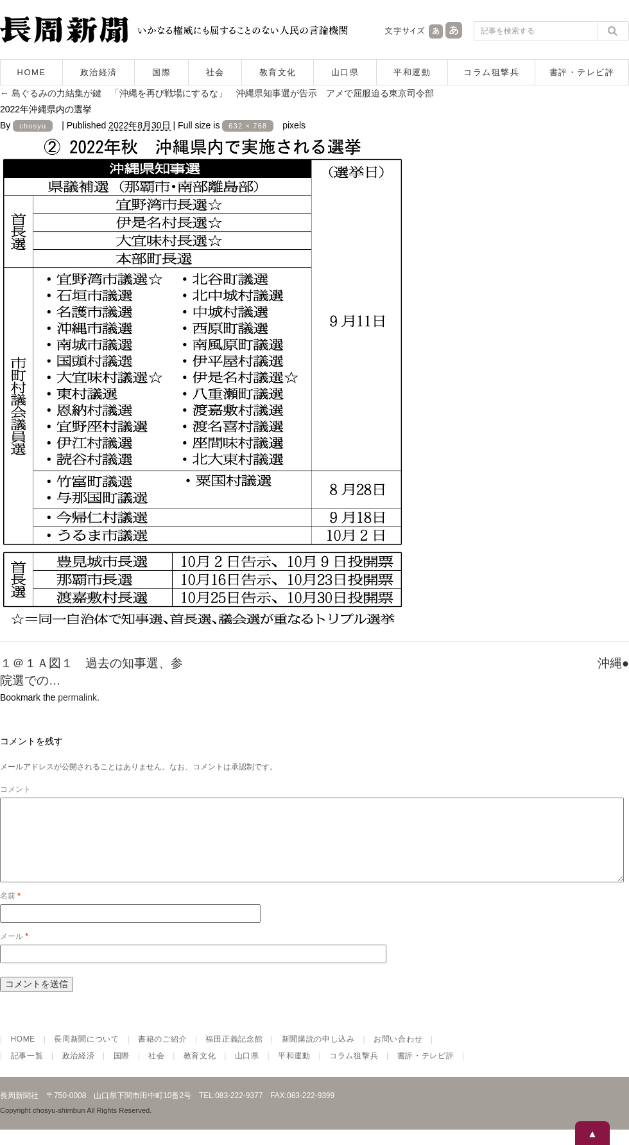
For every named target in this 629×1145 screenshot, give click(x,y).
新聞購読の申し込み (318, 1054)
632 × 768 (247, 126)
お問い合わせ (398, 1054)
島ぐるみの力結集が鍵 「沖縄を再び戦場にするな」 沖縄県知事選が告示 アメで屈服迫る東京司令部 (217, 93)
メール (14, 951)
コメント (15, 789)
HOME (31, 72)
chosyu (32, 126)
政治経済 (98, 72)
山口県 (345, 72)
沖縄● (613, 663)
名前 (10, 911)
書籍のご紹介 (162, 1054)
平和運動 (412, 72)
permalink (77, 697)
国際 (161, 72)
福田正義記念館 (234, 1054)
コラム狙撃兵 (491, 72)
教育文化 (278, 72)
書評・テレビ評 (582, 72)
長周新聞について (86, 1054)
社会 (215, 72)
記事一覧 (27, 1071)
